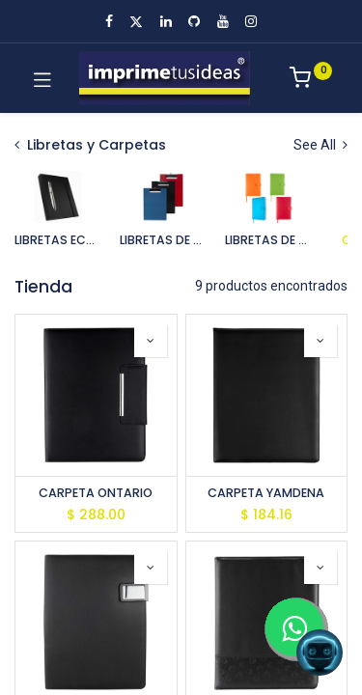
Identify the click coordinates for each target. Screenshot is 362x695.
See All (320, 145)
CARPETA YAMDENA (266, 493)
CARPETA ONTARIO (96, 493)
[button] (150, 340)
